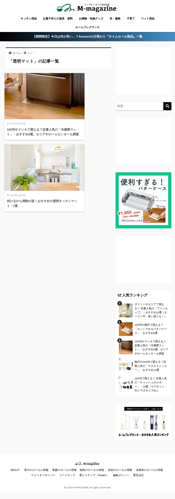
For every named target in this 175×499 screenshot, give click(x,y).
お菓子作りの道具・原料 (58, 18)
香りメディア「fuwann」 (94, 476)
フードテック (67, 476)
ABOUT (14, 470)
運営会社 (138, 476)
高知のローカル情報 (120, 470)
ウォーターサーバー (43, 476)
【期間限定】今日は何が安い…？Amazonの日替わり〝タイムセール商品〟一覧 (87, 36)
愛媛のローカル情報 (64, 470)
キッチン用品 (29, 18)
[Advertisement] (144, 73)
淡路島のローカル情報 (149, 470)
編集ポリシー (121, 476)
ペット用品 (147, 18)
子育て (131, 18)
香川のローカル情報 (36, 470)
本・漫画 (115, 18)
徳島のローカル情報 (92, 470)
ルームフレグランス (87, 27)
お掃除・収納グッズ (91, 18)
